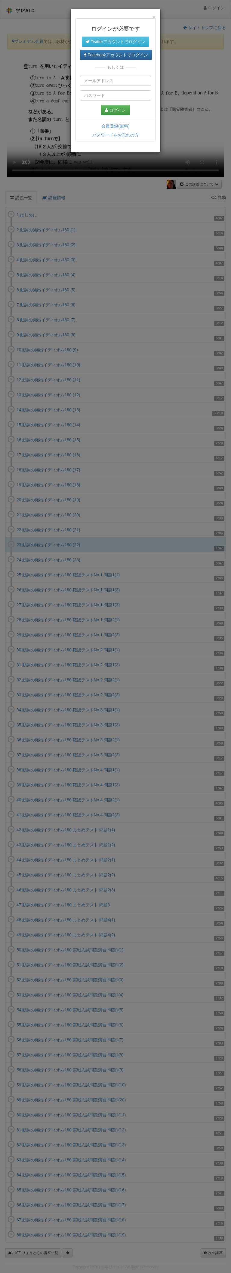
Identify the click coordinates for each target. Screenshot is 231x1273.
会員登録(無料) (115, 126)
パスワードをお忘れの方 (115, 135)
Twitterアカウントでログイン (115, 41)
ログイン (115, 110)
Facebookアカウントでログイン (116, 55)
